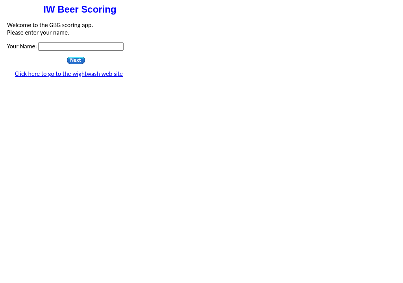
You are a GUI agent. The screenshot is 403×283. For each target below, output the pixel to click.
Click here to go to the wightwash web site (69, 73)
